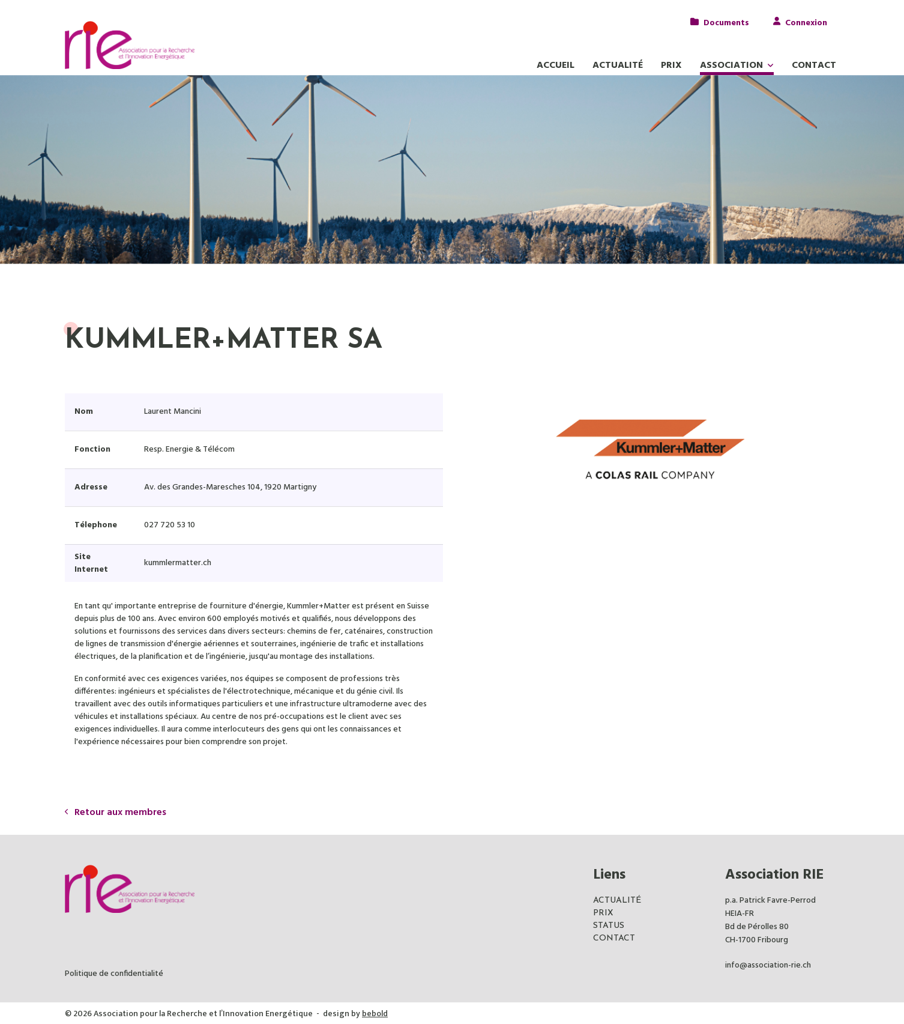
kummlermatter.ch (177, 563)
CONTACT (614, 938)
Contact (814, 65)
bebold (375, 1013)
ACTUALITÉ (617, 900)
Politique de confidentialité (114, 974)
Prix (671, 65)
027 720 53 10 (169, 525)
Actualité (617, 65)
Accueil (555, 65)
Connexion (806, 22)
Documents (726, 22)
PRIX (603, 913)
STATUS (608, 925)
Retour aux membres (115, 812)
